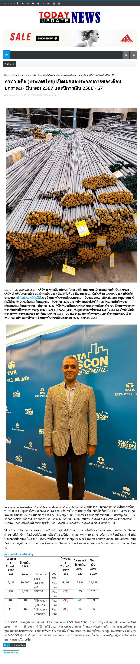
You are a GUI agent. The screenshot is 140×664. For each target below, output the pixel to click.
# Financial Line (18, 645)
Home (7, 75)
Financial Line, (52, 95)
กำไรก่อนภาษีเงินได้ (29, 297)
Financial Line (19, 75)
